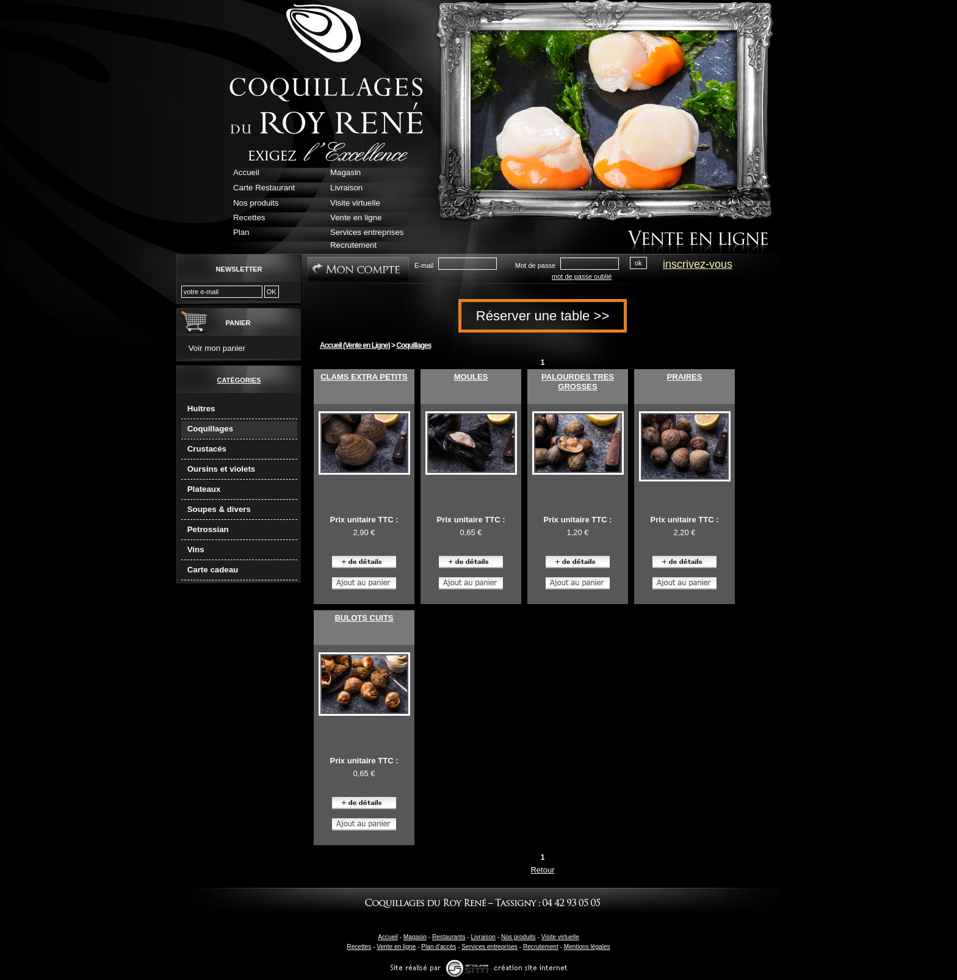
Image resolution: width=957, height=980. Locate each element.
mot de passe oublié (582, 276)
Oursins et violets (221, 469)
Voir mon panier (217, 348)
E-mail (423, 265)
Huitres (201, 408)
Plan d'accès (438, 946)
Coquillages (210, 428)
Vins (195, 549)
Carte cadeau (213, 569)
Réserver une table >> (543, 315)
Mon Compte (358, 269)
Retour (542, 869)
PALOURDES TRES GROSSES (577, 381)
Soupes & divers (219, 509)
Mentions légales (587, 946)
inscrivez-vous (697, 264)
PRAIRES (684, 376)
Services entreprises (489, 946)
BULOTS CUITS (363, 617)
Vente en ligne (396, 946)
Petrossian (208, 529)
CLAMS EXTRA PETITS (364, 376)
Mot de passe (535, 265)
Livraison (483, 937)
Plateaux (204, 489)
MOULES (471, 376)
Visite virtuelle (560, 937)
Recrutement (540, 946)
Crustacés (206, 448)
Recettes (359, 946)
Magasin (415, 937)
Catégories (239, 380)
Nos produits (518, 937)
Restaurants (449, 937)
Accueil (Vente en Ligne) (355, 345)
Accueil (388, 937)
